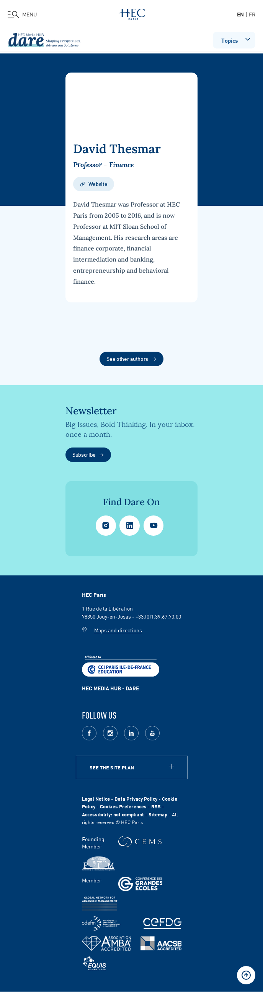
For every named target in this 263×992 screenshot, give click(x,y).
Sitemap (158, 814)
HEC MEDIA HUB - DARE (110, 688)
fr (252, 14)
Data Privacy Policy (135, 798)
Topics (236, 39)
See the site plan (112, 767)
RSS (156, 806)
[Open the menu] (22, 14)
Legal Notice (96, 798)
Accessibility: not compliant (113, 814)
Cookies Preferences (123, 806)
